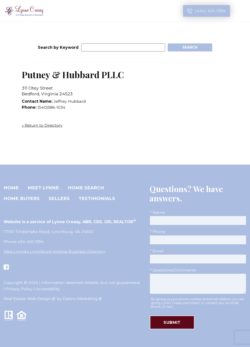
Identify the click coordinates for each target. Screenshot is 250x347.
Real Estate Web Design (29, 298)
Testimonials (97, 198)
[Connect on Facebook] (6, 267)
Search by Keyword (58, 47)
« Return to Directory (42, 125)
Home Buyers (22, 198)
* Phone (157, 231)
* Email (157, 251)
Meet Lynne (43, 187)
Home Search (86, 187)
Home (11, 187)
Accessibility (48, 288)
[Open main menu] (241, 11)
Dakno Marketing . (82, 298)
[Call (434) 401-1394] (206, 11)
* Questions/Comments (173, 270)
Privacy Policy (19, 288)
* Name (157, 212)
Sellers (59, 198)
